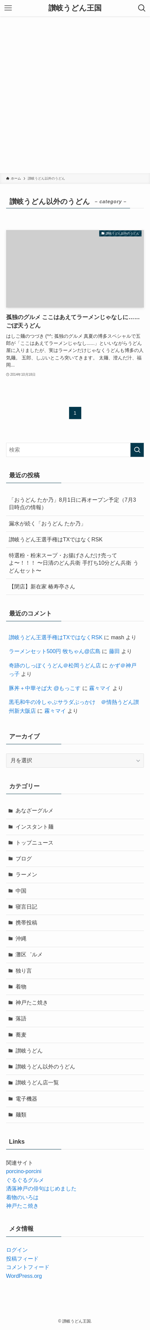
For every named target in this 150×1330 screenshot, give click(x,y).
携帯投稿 (26, 923)
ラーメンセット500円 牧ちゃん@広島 (55, 651)
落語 (21, 1018)
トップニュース (34, 843)
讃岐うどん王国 (75, 8)
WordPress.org (24, 1276)
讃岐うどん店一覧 (37, 1082)
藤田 (114, 651)
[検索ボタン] (142, 8)
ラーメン (26, 874)
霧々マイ (100, 688)
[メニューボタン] (8, 8)
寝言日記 (26, 907)
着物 (21, 987)
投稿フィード (22, 1259)
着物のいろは (22, 1197)
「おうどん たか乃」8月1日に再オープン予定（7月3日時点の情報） (72, 503)
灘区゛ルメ (29, 954)
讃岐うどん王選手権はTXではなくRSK (56, 539)
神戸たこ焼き (32, 1002)
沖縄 (21, 938)
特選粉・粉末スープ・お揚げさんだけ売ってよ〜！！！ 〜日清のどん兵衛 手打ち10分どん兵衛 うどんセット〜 (73, 563)
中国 (21, 891)
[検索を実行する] (137, 450)
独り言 (24, 971)
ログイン (17, 1250)
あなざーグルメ (34, 810)
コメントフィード (27, 1267)
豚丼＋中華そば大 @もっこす (45, 688)
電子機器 (26, 1099)
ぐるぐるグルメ (25, 1180)
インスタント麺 (34, 827)
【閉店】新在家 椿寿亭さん (42, 586)
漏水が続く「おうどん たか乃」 (47, 523)
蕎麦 (21, 1035)
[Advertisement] (75, 95)
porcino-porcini (24, 1171)
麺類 (21, 1115)
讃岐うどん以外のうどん (45, 1066)
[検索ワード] (75, 450)
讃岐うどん (29, 1051)
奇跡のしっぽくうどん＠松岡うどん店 (55, 665)
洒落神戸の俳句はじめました (41, 1188)
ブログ (24, 858)
